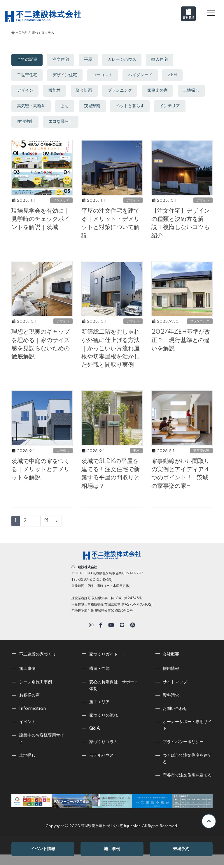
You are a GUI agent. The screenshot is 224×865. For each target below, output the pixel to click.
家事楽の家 (161, 91)
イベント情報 (43, 849)
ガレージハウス (124, 60)
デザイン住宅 (66, 75)
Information (32, 719)
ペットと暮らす (165, 107)
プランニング (122, 91)
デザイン (25, 91)
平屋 (90, 60)
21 (46, 531)
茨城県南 (126, 107)
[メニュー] (211, 13)
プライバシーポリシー (183, 752)
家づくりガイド (108, 664)
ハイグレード (143, 75)
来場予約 (181, 849)
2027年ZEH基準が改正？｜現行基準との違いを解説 (181, 348)
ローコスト (104, 75)
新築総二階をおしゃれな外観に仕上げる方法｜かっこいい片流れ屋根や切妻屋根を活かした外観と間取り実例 (110, 356)
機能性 (56, 91)
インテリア (27, 123)
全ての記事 (27, 60)
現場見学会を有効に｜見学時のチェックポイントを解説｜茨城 (40, 224)
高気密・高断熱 (64, 107)
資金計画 (86, 91)
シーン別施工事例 (35, 692)
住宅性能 (62, 123)
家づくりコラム (103, 752)
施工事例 (112, 849)
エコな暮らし (98, 123)
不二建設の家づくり (42, 664)
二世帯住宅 (27, 75)
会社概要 (175, 664)
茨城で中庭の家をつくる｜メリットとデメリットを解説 (40, 480)
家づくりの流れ (103, 726)
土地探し (25, 107)
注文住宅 (62, 60)
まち (98, 107)
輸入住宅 (163, 60)
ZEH (176, 75)
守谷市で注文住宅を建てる (187, 785)
